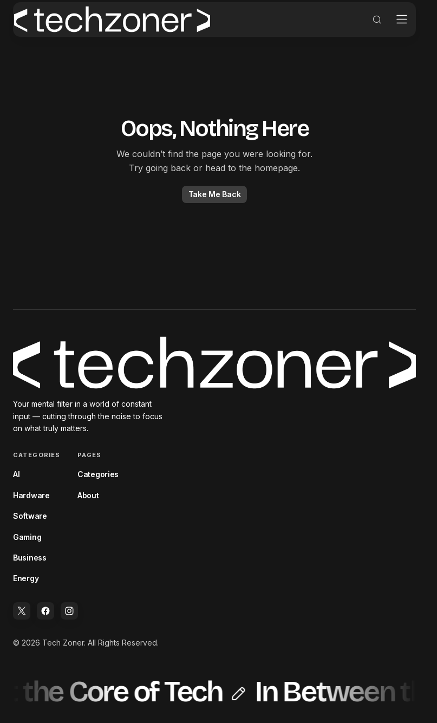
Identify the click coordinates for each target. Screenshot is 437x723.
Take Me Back (214, 205)
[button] (369, 30)
